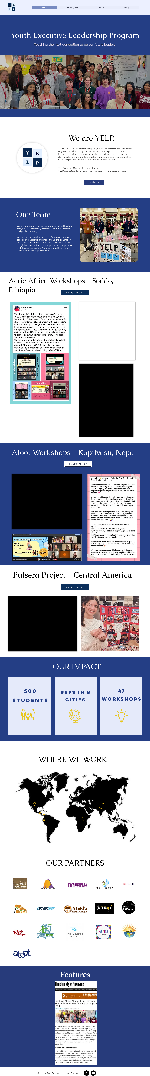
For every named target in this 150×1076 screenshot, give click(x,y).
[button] (72, 7)
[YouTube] (93, 1073)
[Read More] (94, 182)
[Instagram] (86, 1073)
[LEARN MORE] (75, 292)
